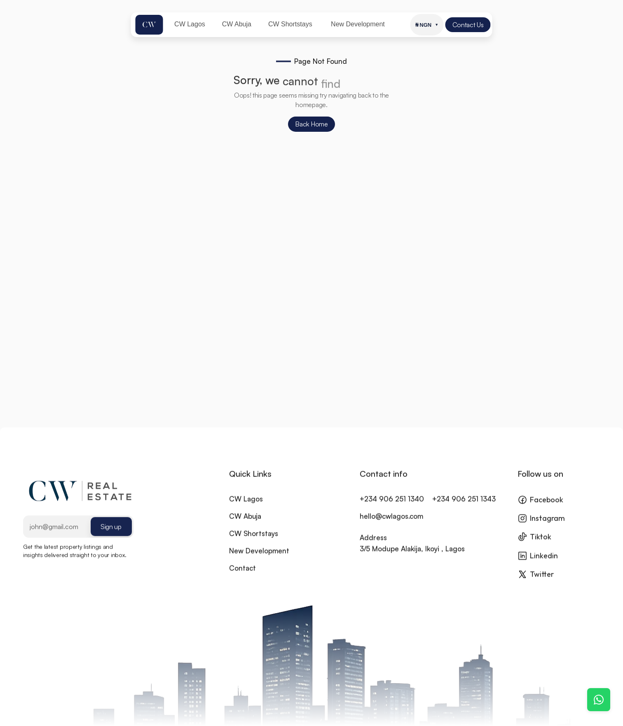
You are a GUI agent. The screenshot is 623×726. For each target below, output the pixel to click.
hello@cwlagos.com (391, 523)
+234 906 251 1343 (464, 506)
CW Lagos (246, 506)
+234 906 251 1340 (392, 506)
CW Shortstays (253, 540)
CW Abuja (245, 523)
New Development (259, 557)
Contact (242, 575)
